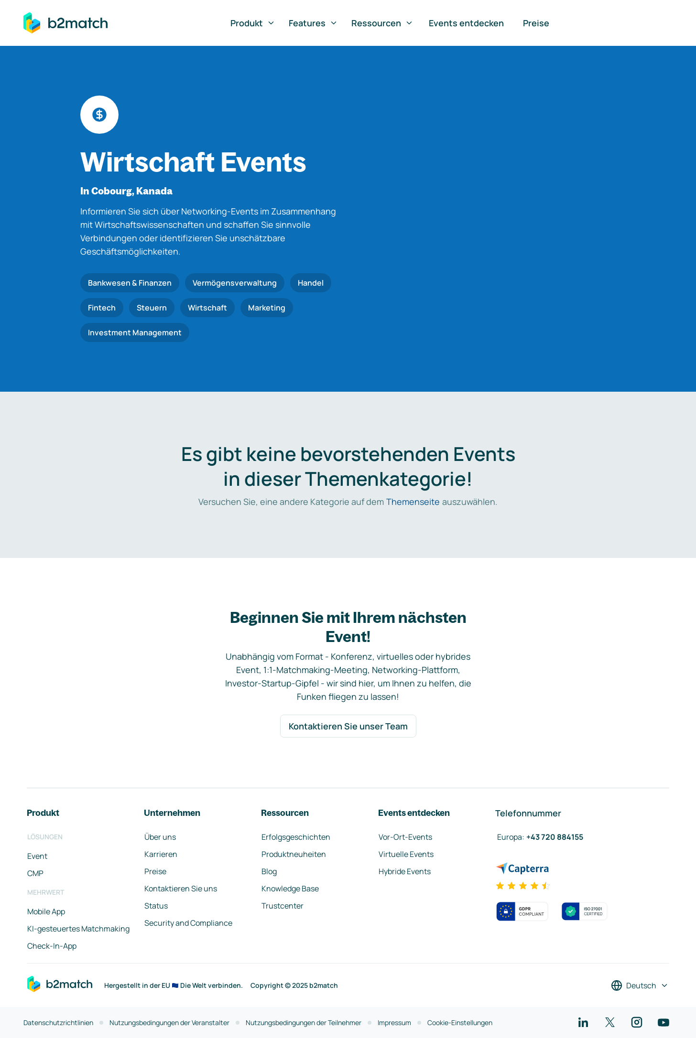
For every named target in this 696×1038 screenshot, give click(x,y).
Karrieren (160, 854)
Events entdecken (466, 23)
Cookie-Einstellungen (459, 1022)
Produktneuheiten (293, 854)
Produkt (252, 23)
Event (37, 856)
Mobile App (46, 911)
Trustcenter (282, 905)
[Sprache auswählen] (639, 985)
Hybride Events (405, 871)
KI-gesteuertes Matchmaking (78, 928)
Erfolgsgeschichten (295, 837)
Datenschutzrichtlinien (58, 1022)
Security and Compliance (188, 923)
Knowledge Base (290, 888)
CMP (35, 873)
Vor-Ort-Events (405, 837)
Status (156, 905)
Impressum (394, 1022)
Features (313, 23)
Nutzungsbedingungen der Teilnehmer (303, 1022)
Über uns (160, 837)
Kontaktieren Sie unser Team (348, 726)
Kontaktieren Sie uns (180, 888)
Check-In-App (51, 946)
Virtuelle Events (406, 854)
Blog (269, 871)
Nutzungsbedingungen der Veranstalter (169, 1022)
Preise (536, 23)
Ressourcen (382, 23)
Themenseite (413, 501)
